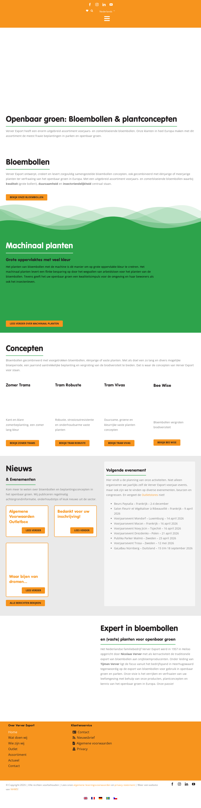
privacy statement (125, 785)
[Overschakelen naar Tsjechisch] (115, 797)
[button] (92, 10)
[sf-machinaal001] (29, 289)
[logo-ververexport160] (14, 20)
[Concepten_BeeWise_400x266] (174, 392)
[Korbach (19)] (125, 391)
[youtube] (111, 4)
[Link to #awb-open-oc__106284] (148, 18)
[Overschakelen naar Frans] (93, 797)
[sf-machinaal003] (133, 289)
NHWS (14, 789)
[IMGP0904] (76, 391)
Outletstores (150, 495)
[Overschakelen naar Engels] (85, 797)
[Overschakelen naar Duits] (100, 797)
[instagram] (97, 4)
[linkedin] (104, 4)
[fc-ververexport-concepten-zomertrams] (27, 391)
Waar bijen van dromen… (23, 579)
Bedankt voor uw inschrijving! (73, 514)
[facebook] (89, 4)
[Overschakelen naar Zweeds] (108, 797)
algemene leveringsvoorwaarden (92, 785)
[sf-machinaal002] (81, 289)
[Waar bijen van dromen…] (27, 545)
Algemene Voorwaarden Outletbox (21, 516)
